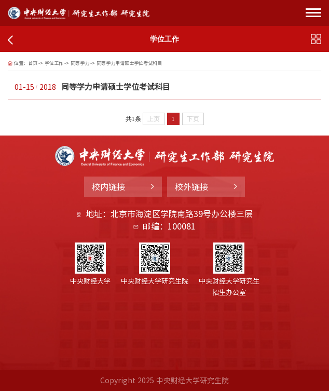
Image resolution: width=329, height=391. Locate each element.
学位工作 (54, 63)
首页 (32, 63)
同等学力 (80, 63)
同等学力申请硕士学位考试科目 (129, 63)
